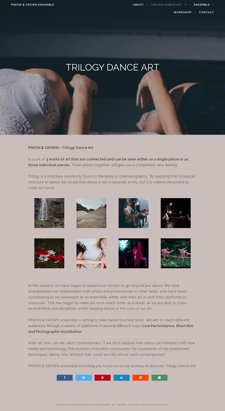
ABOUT (144, 4)
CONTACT (212, 12)
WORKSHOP (189, 12)
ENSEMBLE (208, 4)
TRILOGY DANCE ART (172, 4)
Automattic (158, 404)
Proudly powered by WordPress (83, 404)
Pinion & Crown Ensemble (26, 4)
